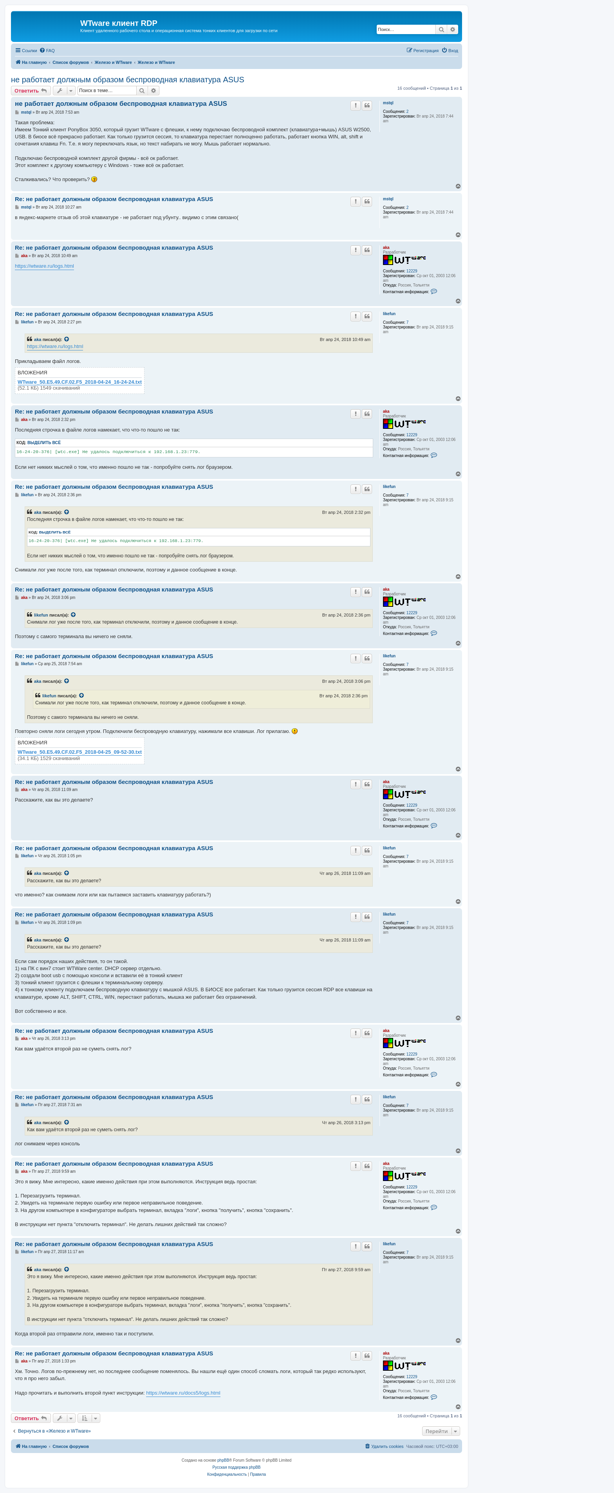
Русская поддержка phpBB (236, 1467)
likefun (389, 314)
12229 (411, 271)
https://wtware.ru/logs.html (44, 266)
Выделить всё (44, 443)
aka (386, 247)
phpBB (223, 1460)
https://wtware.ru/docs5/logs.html (183, 1393)
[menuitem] (47, 50)
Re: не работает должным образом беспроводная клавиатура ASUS (114, 199)
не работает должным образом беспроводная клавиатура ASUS (127, 79)
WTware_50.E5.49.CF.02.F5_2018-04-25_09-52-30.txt (80, 752)
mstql (388, 103)
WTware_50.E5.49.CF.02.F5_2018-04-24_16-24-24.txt (80, 382)
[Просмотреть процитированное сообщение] (66, 339)
